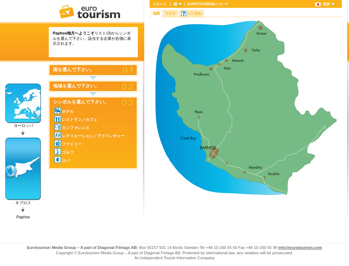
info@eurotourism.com (300, 247)
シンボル (194, 13)
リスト (170, 13)
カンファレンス (71, 127)
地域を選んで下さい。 (76, 86)
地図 (156, 13)
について (207, 4)
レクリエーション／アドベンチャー (89, 135)
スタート (159, 4)
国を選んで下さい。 (74, 69)
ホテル (64, 110)
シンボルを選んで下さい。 (81, 102)
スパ (62, 159)
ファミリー (68, 143)
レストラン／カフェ (75, 119)
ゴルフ (64, 151)
